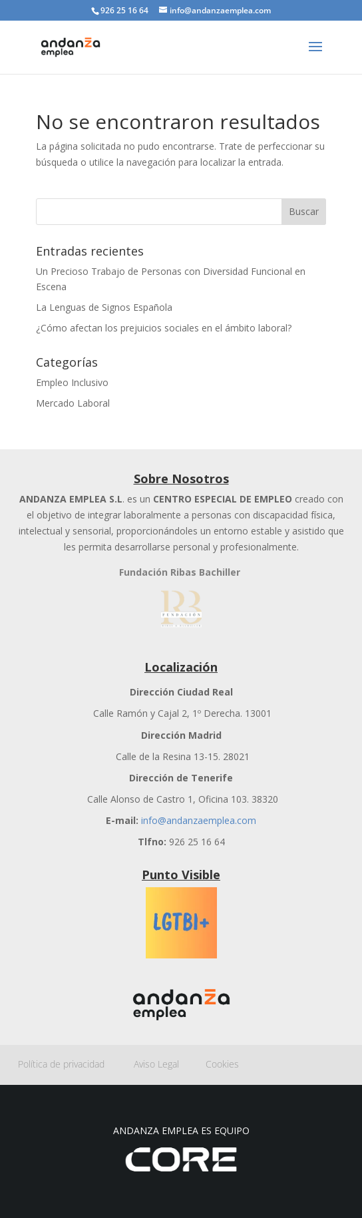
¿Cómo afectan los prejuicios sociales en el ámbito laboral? (163, 327)
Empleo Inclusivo (72, 382)
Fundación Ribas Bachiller (179, 572)
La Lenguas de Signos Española (104, 307)
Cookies (222, 1064)
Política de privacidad (76, 1064)
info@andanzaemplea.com (198, 820)
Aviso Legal (170, 1064)
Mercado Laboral (73, 403)
